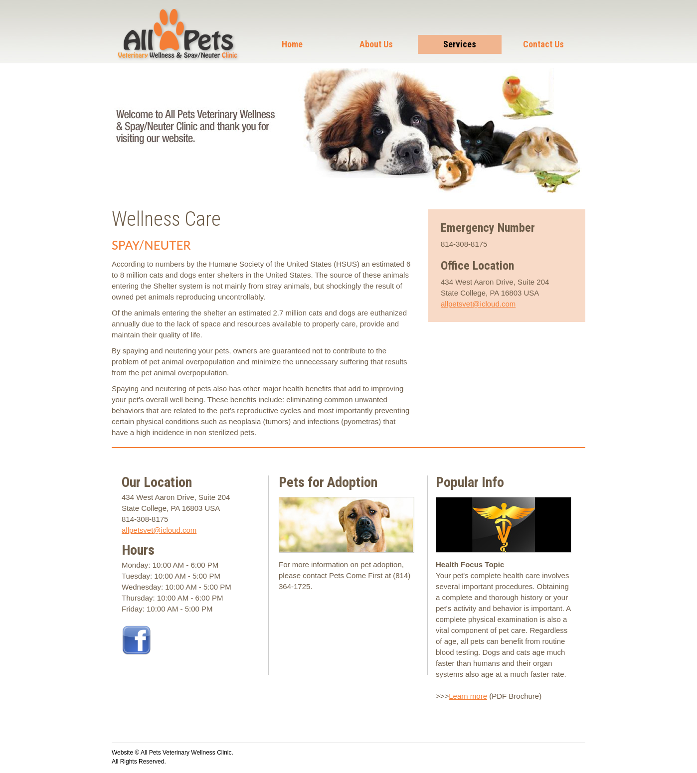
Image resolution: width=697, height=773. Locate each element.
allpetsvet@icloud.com (478, 304)
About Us (376, 44)
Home (292, 44)
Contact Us (543, 44)
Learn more (468, 696)
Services (459, 44)
